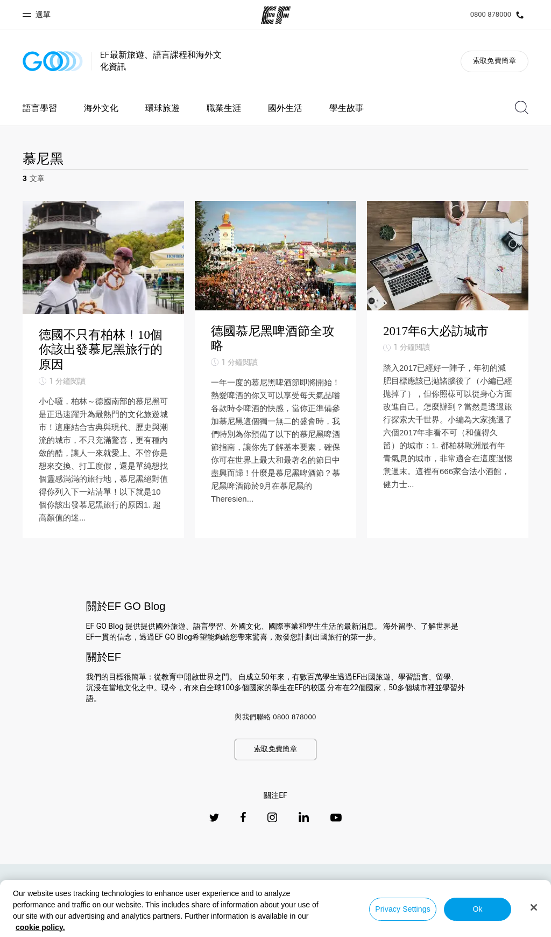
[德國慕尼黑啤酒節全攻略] (275, 369)
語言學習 (40, 108)
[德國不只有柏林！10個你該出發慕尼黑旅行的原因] (103, 369)
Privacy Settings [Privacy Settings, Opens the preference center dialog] (402, 909)
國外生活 (285, 108)
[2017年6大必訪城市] (447, 369)
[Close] (534, 907)
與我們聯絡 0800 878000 (275, 717)
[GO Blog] (53, 61)
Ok (477, 909)
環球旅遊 (162, 108)
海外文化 (101, 108)
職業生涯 (224, 108)
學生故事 (346, 108)
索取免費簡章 (494, 61)
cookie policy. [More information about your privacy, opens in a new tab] (40, 927)
